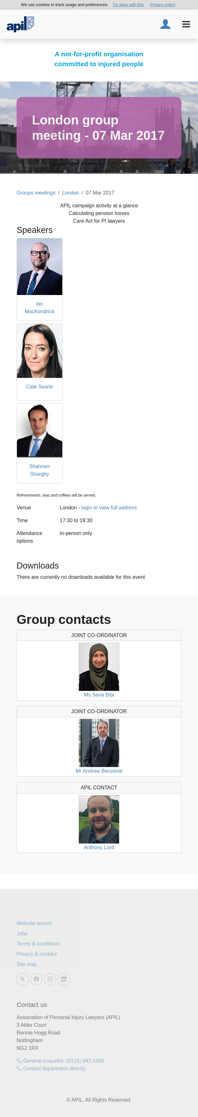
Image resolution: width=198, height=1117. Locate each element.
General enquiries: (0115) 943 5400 (60, 1061)
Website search (34, 923)
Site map (27, 964)
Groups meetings (36, 192)
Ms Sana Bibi (99, 695)
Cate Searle (39, 386)
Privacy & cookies (37, 954)
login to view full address (109, 507)
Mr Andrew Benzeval (99, 771)
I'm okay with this (128, 4)
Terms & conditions (38, 943)
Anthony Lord (99, 847)
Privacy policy (162, 4)
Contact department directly (51, 1068)
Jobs (22, 933)
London (70, 192)
